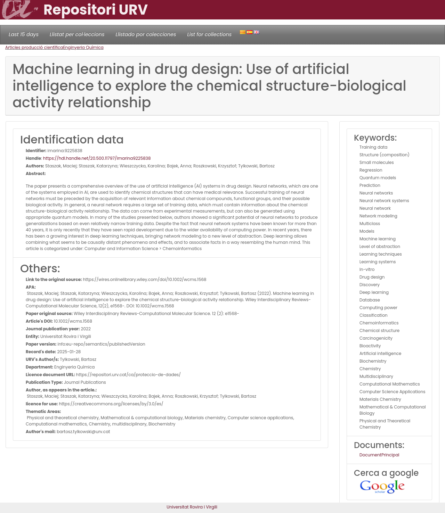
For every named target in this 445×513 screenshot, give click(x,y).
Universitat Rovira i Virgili (192, 507)
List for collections (209, 34)
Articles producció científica (34, 47)
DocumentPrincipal (379, 455)
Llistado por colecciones (146, 34)
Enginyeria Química (83, 47)
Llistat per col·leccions (77, 34)
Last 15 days (24, 34)
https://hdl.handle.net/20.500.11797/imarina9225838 (97, 158)
